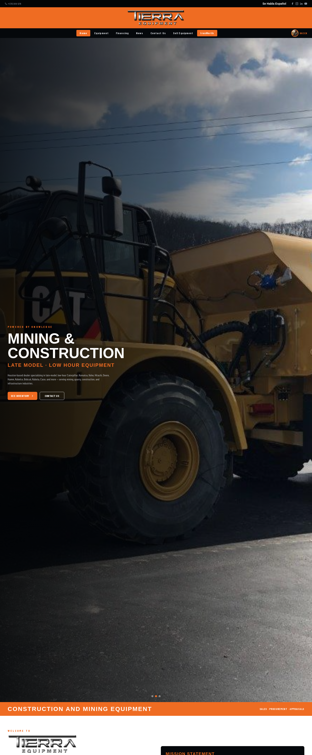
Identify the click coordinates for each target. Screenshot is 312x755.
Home (83, 33)
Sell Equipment (183, 33)
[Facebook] (292, 3)
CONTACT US (52, 395)
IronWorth (207, 33)
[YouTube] (305, 3)
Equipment (101, 33)
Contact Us (158, 33)
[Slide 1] (152, 696)
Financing (122, 33)
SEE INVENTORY (22, 395)
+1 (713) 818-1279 (14, 3)
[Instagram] (296, 3)
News (139, 33)
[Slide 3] (160, 696)
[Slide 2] (156, 696)
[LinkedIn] (301, 3)
